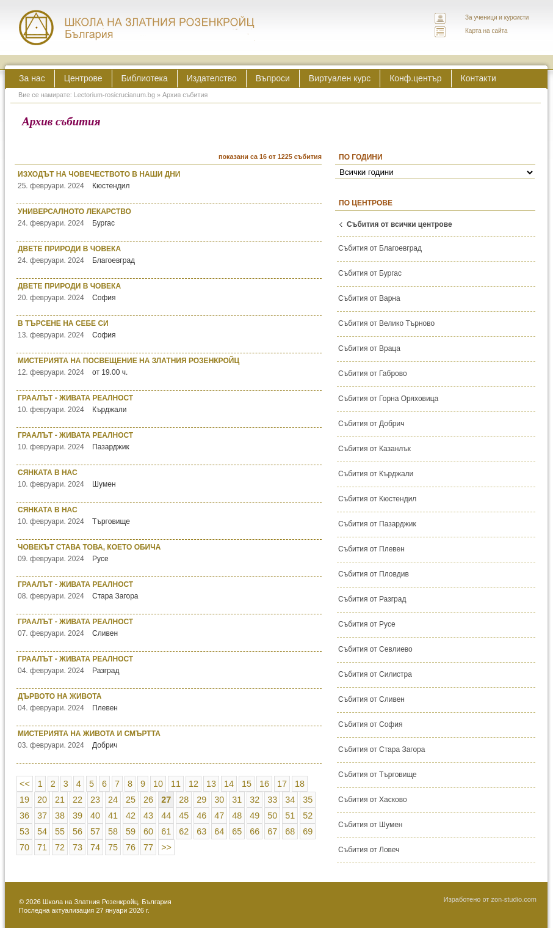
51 (290, 815)
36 (24, 815)
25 (131, 800)
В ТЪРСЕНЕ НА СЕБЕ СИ (170, 329)
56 (77, 831)
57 (95, 831)
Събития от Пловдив (373, 574)
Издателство (212, 78)
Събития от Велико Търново (386, 323)
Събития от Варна (369, 298)
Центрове (83, 78)
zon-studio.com (514, 899)
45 (184, 815)
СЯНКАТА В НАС (170, 478)
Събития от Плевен (371, 549)
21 (60, 800)
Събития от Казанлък (374, 448)
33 (272, 800)
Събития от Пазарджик (377, 524)
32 (254, 800)
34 (290, 800)
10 (158, 784)
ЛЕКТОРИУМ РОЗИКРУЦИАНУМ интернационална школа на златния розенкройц (137, 27)
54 (42, 831)
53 (24, 831)
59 (131, 831)
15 (246, 784)
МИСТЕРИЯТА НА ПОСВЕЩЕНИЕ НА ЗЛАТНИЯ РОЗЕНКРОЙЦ (170, 366)
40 (95, 815)
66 (254, 831)
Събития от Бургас (370, 273)
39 (77, 815)
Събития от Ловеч (368, 849)
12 (193, 784)
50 (272, 815)
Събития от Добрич (371, 423)
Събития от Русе (367, 624)
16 (264, 784)
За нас (32, 78)
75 (113, 847)
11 (176, 784)
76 (131, 847)
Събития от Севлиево (375, 649)
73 (77, 847)
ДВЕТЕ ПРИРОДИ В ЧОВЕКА (170, 255)
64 (219, 831)
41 (113, 815)
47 (219, 815)
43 (148, 815)
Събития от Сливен (371, 699)
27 (166, 800)
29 (201, 800)
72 (60, 847)
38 (60, 815)
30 (219, 800)
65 (237, 831)
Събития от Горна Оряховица (388, 398)
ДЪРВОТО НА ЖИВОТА (170, 702)
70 (24, 847)
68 (290, 831)
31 (237, 800)
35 (308, 800)
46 (201, 815)
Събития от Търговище (377, 774)
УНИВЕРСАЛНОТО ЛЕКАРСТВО (170, 217)
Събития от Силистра (375, 674)
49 (254, 815)
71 (42, 847)
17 (282, 784)
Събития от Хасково (372, 799)
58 (113, 831)
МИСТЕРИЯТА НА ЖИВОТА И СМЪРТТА (170, 739)
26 (148, 800)
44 (166, 815)
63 (201, 831)
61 (166, 831)
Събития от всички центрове (399, 224)
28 (184, 800)
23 (95, 800)
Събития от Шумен (370, 824)
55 (60, 831)
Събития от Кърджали (375, 474)
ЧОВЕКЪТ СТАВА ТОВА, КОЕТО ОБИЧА (170, 553)
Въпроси (273, 78)
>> (166, 847)
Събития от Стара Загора (381, 749)
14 (229, 784)
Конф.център (415, 78)
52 (308, 815)
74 (95, 847)
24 (113, 800)
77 (148, 847)
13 (211, 784)
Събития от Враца (369, 348)
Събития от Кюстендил (377, 499)
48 (237, 815)
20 (42, 800)
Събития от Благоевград (380, 248)
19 (24, 800)
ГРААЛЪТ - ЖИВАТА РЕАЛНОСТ (170, 404)
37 (42, 815)
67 (272, 831)
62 (184, 831)
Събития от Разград (372, 599)
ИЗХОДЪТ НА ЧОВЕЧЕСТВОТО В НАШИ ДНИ (170, 180)
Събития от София (370, 724)
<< (25, 784)
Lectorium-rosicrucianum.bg (114, 94)
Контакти (478, 78)
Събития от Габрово (372, 373)
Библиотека (144, 78)
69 (308, 831)
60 (148, 831)
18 (300, 784)
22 (77, 800)
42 (131, 815)
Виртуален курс (339, 78)
